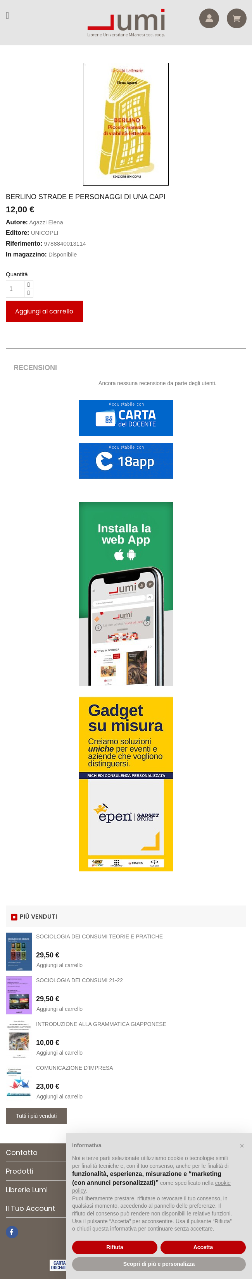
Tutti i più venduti (36, 1116)
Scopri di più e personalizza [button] (159, 1264)
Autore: (17, 222)
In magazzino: (26, 254)
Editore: (17, 232)
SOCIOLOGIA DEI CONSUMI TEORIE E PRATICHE (99, 936)
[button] (242, 1146)
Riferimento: (24, 243)
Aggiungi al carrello (44, 311)
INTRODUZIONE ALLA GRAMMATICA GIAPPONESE (101, 1024)
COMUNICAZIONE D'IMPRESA (74, 1068)
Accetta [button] (203, 1247)
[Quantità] (15, 289)
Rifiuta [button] (114, 1247)
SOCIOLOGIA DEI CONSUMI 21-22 (79, 980)
